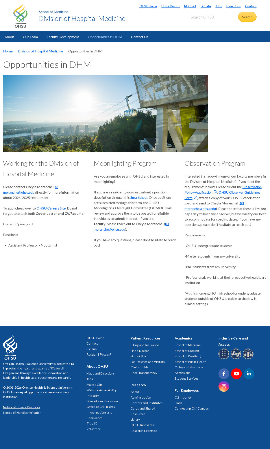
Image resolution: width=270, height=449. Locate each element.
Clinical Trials (139, 367)
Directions (233, 6)
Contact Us (139, 37)
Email (178, 403)
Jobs (218, 6)
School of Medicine (53, 11)
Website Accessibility (102, 390)
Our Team (30, 37)
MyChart (190, 6)
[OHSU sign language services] (237, 358)
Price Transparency (144, 373)
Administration (141, 397)
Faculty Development (63, 37)
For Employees (187, 390)
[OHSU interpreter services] (249, 358)
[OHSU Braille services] (224, 358)
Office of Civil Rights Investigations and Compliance (101, 412)
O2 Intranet (183, 397)
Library (135, 419)
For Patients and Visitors (148, 362)
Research (138, 385)
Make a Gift (94, 384)
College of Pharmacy (189, 367)
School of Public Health (190, 362)
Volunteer (93, 429)
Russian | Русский (99, 354)
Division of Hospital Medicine (82, 18)
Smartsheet (139, 197)
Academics (183, 338)
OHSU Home (148, 6)
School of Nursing (187, 351)
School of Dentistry (188, 356)
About (9, 37)
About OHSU (97, 366)
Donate (206, 6)
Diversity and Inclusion (102, 401)
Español (92, 349)
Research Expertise (144, 430)
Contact (251, 6)
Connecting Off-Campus (192, 408)
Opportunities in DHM (105, 37)
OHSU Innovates (142, 425)
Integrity (93, 395)
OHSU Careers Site (51, 208)
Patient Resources (146, 338)
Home (8, 51)
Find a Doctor (170, 6)
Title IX (92, 423)
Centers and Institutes (147, 403)
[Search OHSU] (211, 17)
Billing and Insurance (145, 345)
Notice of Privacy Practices (21, 407)
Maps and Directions (101, 373)
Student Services (186, 378)
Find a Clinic (139, 356)
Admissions (182, 373)
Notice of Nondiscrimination (22, 412)
